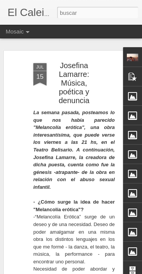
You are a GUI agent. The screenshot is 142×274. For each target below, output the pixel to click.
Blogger (101, 270)
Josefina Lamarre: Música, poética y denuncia (74, 76)
